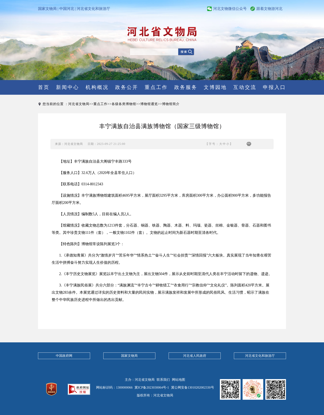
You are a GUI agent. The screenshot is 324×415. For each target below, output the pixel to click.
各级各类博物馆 (124, 104)
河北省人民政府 (194, 355)
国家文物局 (47, 9)
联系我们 (163, 379)
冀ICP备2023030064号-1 (152, 387)
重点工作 (100, 104)
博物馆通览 (149, 104)
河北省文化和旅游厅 (93, 9)
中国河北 (66, 9)
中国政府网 (64, 355)
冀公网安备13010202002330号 (192, 387)
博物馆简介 (171, 104)
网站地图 (178, 379)
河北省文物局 (78, 104)
